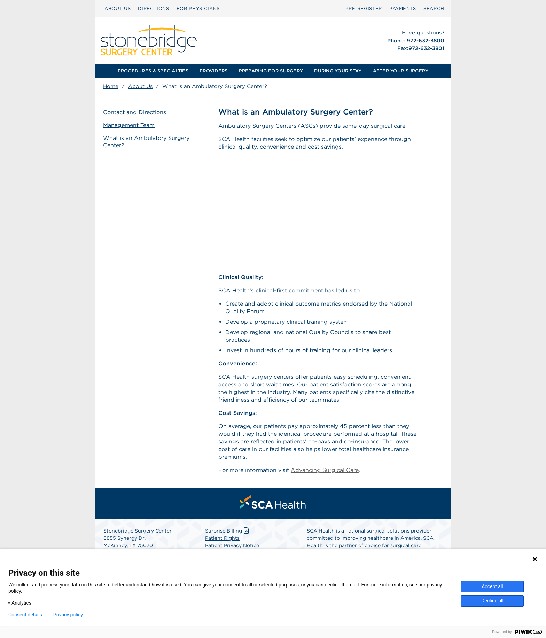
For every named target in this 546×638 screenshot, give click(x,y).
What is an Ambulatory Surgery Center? (146, 142)
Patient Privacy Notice (232, 545)
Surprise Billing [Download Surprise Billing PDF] (227, 531)
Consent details (25, 614)
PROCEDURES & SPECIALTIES (153, 70)
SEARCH (433, 8)
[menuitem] (117, 8)
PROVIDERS (213, 70)
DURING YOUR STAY (337, 70)
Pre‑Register (363, 8)
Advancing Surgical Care (325, 470)
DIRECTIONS (153, 8)
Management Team (129, 125)
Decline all (492, 601)
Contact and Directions (134, 112)
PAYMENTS (402, 8)
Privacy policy (68, 614)
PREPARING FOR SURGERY (271, 70)
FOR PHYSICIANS (198, 8)
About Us (140, 86)
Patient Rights (222, 538)
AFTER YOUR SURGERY (401, 70)
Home (110, 86)
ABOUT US (117, 8)
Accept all (492, 586)
